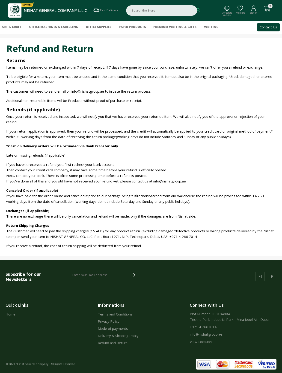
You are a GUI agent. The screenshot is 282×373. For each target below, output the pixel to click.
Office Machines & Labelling (53, 27)
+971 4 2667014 (203, 326)
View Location (201, 341)
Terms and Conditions (115, 314)
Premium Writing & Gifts (174, 27)
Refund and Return (113, 342)
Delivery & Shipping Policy (118, 335)
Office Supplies (98, 27)
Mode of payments (113, 328)
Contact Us (268, 27)
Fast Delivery (105, 10)
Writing (211, 27)
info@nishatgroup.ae (87, 91)
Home (10, 314)
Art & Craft (12, 27)
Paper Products (132, 27)
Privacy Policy (108, 321)
